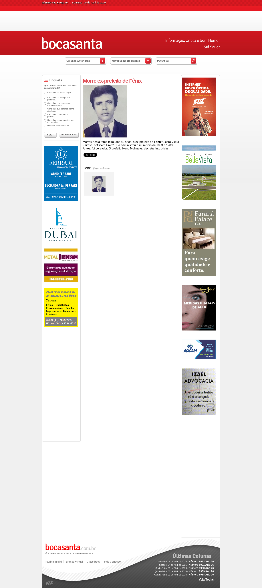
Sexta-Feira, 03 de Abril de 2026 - (184, 568)
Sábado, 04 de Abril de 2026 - (186, 565)
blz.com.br (49, 583)
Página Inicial (53, 561)
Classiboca (93, 561)
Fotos (96, 168)
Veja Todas (206, 579)
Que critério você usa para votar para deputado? (59, 86)
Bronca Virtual (74, 561)
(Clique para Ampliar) (101, 168)
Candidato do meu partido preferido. (57, 98)
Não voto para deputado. (57, 126)
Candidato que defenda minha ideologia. (59, 110)
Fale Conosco (112, 561)
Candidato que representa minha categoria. (57, 104)
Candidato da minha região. (58, 93)
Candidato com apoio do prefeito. (57, 115)
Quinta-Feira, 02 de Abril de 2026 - (184, 571)
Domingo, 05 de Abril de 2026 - (186, 561)
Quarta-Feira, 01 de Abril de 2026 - (184, 574)
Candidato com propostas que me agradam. (59, 121)
